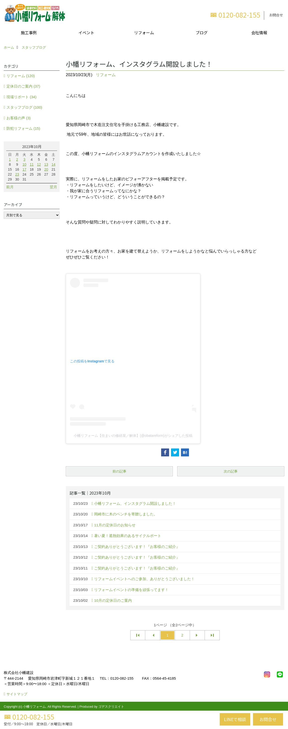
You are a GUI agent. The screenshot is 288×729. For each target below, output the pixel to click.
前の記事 (119, 471)
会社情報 (259, 32)
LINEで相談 (235, 719)
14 (54, 164)
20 (46, 169)
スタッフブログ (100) (24, 107)
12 (39, 164)
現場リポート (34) (21, 97)
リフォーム (144, 32)
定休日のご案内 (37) (23, 86)
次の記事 (231, 471)
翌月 (53, 187)
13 (46, 164)
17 (24, 169)
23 (17, 174)
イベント (86, 32)
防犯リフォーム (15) (23, 128)
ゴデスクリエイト (111, 706)
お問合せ (276, 14)
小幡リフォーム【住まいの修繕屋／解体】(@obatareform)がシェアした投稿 (133, 436)
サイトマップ (16, 694)
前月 (10, 187)
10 (24, 164)
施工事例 (29, 32)
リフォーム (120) (20, 76)
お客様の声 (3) (18, 118)
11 (32, 164)
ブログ (202, 32)
